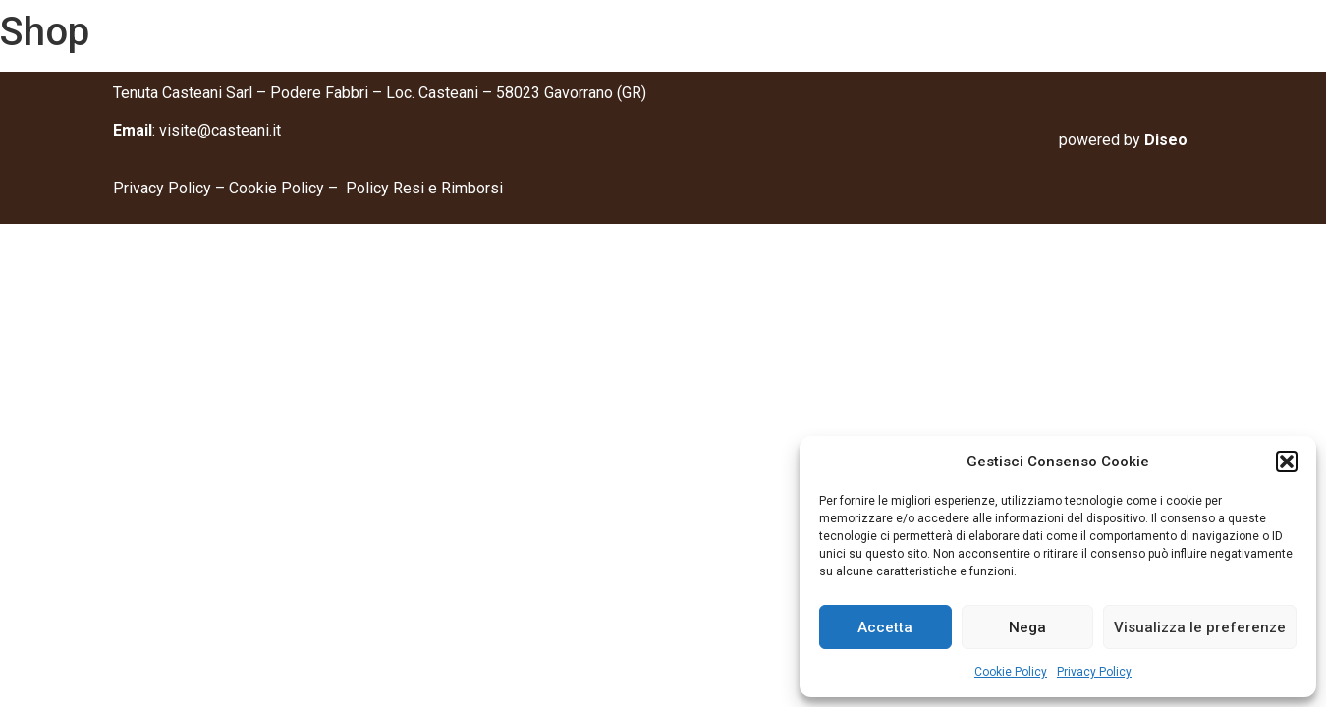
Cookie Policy (1010, 672)
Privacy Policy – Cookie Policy (220, 188)
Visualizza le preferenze (1200, 627)
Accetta (884, 627)
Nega (1027, 627)
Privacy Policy (1094, 672)
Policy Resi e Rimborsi (424, 188)
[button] (1287, 461)
